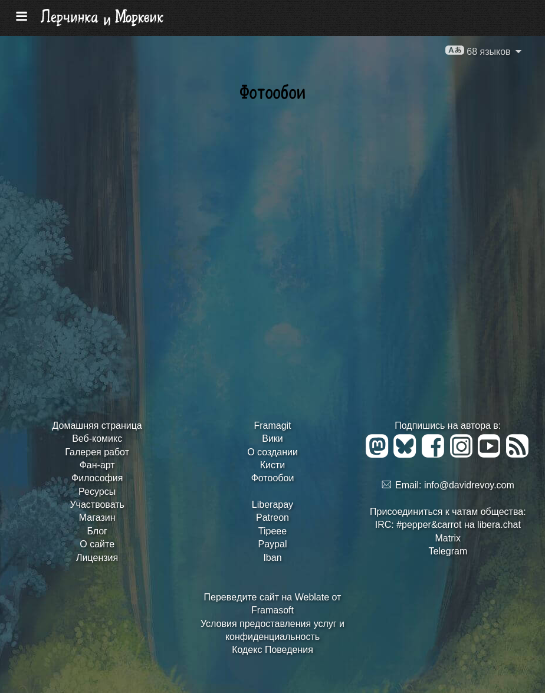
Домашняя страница (97, 426)
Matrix (448, 538)
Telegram (447, 551)
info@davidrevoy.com (469, 485)
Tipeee (272, 531)
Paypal (272, 544)
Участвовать (97, 505)
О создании (272, 452)
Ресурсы (97, 492)
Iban (272, 558)
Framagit (272, 426)
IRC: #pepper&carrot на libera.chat (448, 525)
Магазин (97, 518)
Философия (97, 478)
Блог (97, 531)
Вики (272, 438)
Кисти (272, 465)
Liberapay (272, 505)
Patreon (272, 518)
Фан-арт (97, 465)
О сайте (97, 544)
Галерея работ (97, 452)
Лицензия (97, 558)
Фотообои (272, 478)
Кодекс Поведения (272, 650)
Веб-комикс (97, 438)
